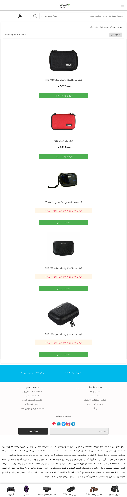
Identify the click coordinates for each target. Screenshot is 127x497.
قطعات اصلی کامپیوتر (32, 391)
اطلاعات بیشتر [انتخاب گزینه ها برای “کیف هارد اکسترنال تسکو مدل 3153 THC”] (63, 354)
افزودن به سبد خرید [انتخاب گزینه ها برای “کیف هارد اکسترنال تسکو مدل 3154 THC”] (64, 95)
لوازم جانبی (98, 468)
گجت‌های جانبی (32, 396)
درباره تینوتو (94, 396)
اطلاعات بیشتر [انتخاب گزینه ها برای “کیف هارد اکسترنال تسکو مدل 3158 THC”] (63, 288)
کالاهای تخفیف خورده (32, 400)
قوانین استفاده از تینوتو (95, 400)
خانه (120, 27)
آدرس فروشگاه (32, 404)
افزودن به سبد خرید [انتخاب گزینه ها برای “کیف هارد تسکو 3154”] (64, 156)
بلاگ (95, 408)
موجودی (116, 34)
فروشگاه (113, 27)
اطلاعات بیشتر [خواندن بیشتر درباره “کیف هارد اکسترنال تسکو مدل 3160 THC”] (63, 222)
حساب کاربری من (95, 404)
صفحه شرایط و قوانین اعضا (32, 408)
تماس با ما (95, 391)
